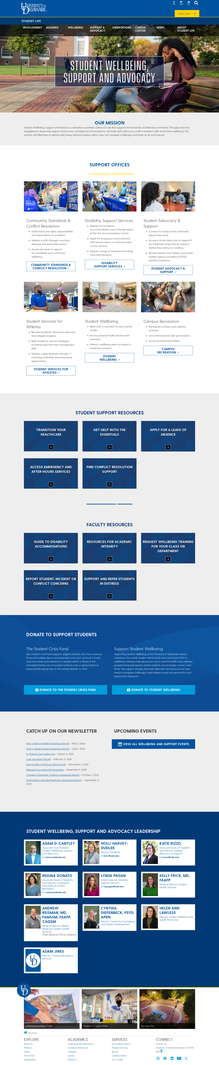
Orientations (121, 27)
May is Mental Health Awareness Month (48, 743)
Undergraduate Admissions (80, 1043)
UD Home (25, 35)
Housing (52, 27)
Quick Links (184, 13)
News (160, 27)
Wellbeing (75, 27)
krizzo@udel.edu (170, 857)
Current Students (38, 35)
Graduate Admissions (78, 1047)
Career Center (140, 29)
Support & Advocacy (97, 29)
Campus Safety (119, 1055)
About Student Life (186, 29)
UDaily (27, 1051)
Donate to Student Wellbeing (153, 690)
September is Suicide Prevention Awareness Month (53, 780)
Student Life (31, 21)
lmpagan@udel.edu (114, 886)
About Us (28, 1043)
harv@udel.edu (111, 855)
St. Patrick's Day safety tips (40, 753)
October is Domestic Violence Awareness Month (52, 774)
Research (72, 1059)
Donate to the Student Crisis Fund (65, 690)
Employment (30, 1059)
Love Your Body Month (38, 759)
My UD (115, 1051)
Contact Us (161, 1043)
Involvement (32, 27)
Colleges (72, 1051)
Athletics (28, 1047)
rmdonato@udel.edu (55, 892)
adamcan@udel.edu (55, 857)
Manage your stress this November (45, 769)
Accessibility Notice (121, 1043)
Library (71, 1055)
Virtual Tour (29, 1055)
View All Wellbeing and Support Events (153, 744)
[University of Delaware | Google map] (161, 1051)
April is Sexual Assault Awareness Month (47, 748)
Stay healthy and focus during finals (46, 764)
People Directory (120, 1047)
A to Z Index (117, 1059)
